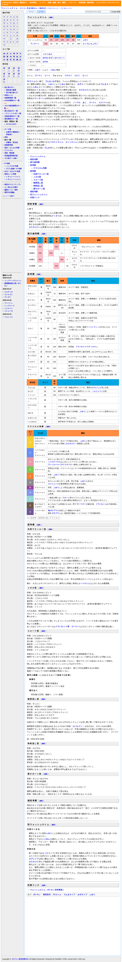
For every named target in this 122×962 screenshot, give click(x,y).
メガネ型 (37, 177)
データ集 (7, 129)
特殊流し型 (38, 186)
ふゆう (85, 40)
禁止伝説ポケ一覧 (11, 111)
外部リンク (35, 197)
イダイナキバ (64, 464)
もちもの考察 (14, 148)
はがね (45, 62)
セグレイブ (33, 859)
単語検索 (82, 2)
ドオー (65, 498)
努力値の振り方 (12, 92)
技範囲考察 (8, 145)
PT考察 (7, 163)
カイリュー (52, 484)
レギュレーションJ (13, 179)
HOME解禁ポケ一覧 (12, 100)
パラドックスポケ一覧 (12, 113)
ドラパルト (80, 347)
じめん (49, 54)
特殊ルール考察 (10, 174)
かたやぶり (83, 90)
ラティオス (91, 347)
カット (85, 76)
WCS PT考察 (15, 171)
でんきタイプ (69, 895)
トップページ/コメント (13, 281)
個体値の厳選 (11, 90)
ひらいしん (96, 387)
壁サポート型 (39, 189)
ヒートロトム (84, 583)
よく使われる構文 (11, 187)
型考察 (33, 171)
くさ (44, 54)
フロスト (68, 76)
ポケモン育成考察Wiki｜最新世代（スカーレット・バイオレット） (46, 8)
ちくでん (86, 44)
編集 (54, 2)
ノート (41, 12)
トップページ (9, 306)
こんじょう (96, 391)
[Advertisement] (12, 235)
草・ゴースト (73, 627)
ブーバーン (8, 303)
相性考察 (34, 192)
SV (7, 124)
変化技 (15, 142)
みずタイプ (82, 895)
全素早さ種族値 (12, 132)
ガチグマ (55, 513)
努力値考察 (35, 162)
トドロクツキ (53, 462)
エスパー (102, 103)
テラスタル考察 (40, 168)
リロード (72, 2)
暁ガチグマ (52, 510)
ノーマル (76, 103)
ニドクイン (8, 308)
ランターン (34, 44)
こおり (55, 58)
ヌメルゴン (8, 294)
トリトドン (92, 327)
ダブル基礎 (10, 169)
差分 (59, 2)
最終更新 (90, 2)
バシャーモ (8, 311)
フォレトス (8, 317)
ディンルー (52, 464)
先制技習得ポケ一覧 (11, 116)
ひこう (62, 58)
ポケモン (37, 895)
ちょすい (94, 44)
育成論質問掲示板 (11, 156)
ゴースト (38, 76)
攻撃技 (8, 142)
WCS (6, 171)
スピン (77, 76)
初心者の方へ (9, 87)
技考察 (33, 165)
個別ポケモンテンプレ (12, 184)
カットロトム (71, 142)
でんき (48, 81)
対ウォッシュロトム (38, 195)
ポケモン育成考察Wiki (20, 959)
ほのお (45, 58)
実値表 (8, 134)
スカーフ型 (38, 180)
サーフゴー (81, 504)
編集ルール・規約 (11, 190)
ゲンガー (7, 297)
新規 (49, 2)
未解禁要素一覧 (10, 98)
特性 (6, 137)
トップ (42, 2)
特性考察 (34, 159)
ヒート (47, 76)
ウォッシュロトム (9, 8)
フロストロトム (56, 142)
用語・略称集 (9, 153)
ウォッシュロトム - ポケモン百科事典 (46, 890)
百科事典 (33, 2)
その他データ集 (10, 158)
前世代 (15, 2)
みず (50, 58)
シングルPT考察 (12, 166)
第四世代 (47, 895)
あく (84, 103)
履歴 (64, 2)
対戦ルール (8, 95)
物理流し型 (38, 183)
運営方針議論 (9, 192)
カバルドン (77, 726)
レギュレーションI (13, 177)
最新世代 (23, 2)
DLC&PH (12, 124)
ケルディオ (8, 292)
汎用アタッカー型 (41, 174)
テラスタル (8, 150)
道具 (6, 148)
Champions (7, 2)
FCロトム (31, 81)
